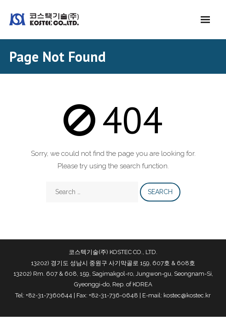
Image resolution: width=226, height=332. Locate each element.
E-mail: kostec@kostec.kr (176, 295)
